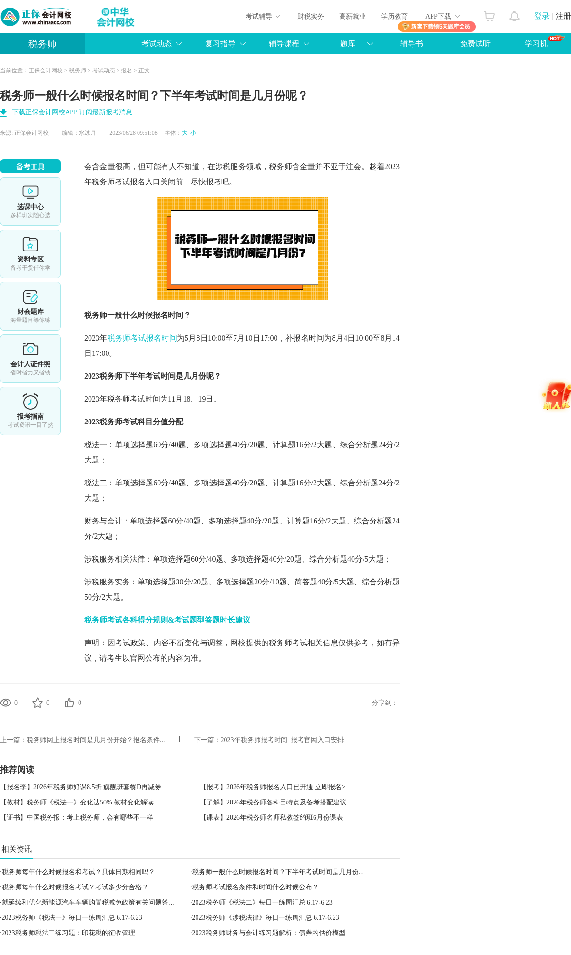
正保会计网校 (46, 70)
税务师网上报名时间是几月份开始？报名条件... (96, 740)
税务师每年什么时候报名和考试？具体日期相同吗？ (78, 871)
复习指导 (220, 44)
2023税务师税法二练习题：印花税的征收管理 (68, 932)
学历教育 (394, 16)
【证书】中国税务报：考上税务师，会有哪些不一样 (76, 817)
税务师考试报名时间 (142, 338)
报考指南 (30, 411)
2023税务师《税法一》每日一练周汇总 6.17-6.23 (72, 917)
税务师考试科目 (126, 422)
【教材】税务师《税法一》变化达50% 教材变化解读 (77, 802)
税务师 (42, 44)
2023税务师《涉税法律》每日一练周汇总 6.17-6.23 (265, 917)
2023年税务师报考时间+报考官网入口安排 (283, 740)
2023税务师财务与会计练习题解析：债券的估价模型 (268, 932)
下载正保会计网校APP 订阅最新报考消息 (72, 112)
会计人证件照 (30, 358)
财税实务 (310, 16)
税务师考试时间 (133, 399)
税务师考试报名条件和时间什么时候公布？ (255, 887)
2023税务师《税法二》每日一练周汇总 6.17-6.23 (262, 902)
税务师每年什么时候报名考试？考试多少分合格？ (75, 887)
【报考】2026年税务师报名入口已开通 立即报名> (272, 787)
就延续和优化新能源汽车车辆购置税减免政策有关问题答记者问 (95, 902)
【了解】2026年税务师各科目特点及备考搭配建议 (273, 802)
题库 (347, 44)
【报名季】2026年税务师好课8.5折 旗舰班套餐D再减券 (80, 787)
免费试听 (475, 44)
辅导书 (411, 44)
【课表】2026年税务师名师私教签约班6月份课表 (271, 817)
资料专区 (30, 254)
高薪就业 (352, 16)
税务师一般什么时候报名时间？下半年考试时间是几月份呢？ (282, 871)
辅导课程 (284, 44)
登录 (542, 16)
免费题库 (30, 306)
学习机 (545, 41)
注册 (563, 16)
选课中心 (30, 201)
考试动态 (156, 44)
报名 (126, 70)
